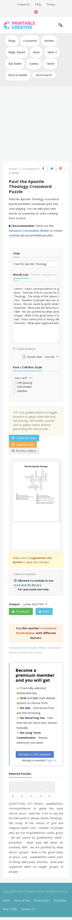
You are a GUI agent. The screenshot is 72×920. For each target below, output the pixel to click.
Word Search (44, 75)
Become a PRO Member (35, 754)
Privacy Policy (42, 900)
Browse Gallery (24, 451)
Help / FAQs (10, 909)
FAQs (38, 4)
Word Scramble (17, 75)
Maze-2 (52, 52)
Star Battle (15, 63)
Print (44, 611)
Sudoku (33, 63)
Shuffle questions (24, 348)
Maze (36, 52)
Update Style (23, 444)
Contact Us (23, 4)
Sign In (51, 760)
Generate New (24, 438)
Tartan (50, 63)
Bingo (12, 41)
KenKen (49, 41)
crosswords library (27, 585)
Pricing (51, 4)
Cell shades (24, 387)
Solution (22, 391)
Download (20, 611)
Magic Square (16, 52)
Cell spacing (24, 383)
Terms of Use (22, 900)
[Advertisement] (36, 124)
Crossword (30, 41)
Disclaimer (60, 900)
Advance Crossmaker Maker (29, 230)
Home (6, 900)
